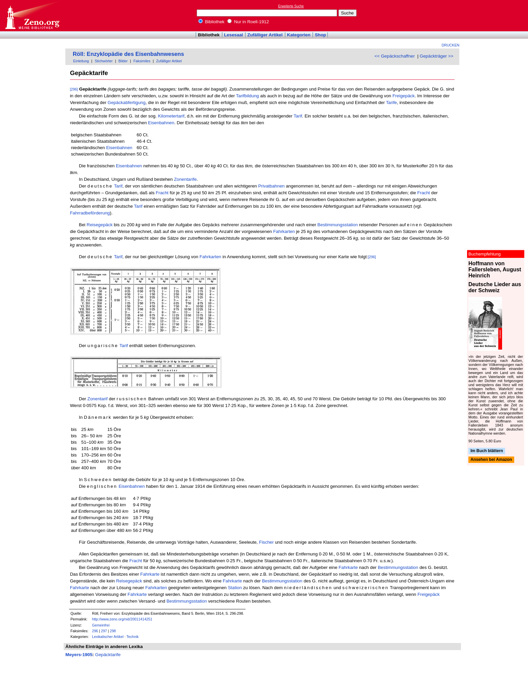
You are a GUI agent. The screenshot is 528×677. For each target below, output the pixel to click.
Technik (133, 637)
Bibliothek (211, 21)
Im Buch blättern (486, 450)
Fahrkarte (348, 567)
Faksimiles (141, 61)
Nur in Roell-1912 (248, 21)
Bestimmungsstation (338, 224)
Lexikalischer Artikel (108, 637)
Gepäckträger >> (436, 56)
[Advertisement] (497, 15)
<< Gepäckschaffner (394, 56)
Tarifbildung (247, 95)
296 (95, 631)
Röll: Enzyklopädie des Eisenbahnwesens (128, 54)
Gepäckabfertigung (127, 102)
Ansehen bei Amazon (491, 460)
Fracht (162, 192)
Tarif (298, 116)
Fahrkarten (284, 231)
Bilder (123, 61)
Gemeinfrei (100, 625)
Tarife (391, 102)
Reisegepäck (99, 224)
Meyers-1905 (78, 654)
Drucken (451, 45)
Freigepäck (403, 95)
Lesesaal (233, 34)
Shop (320, 34)
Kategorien (298, 34)
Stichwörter (103, 61)
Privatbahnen (271, 186)
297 (104, 631)
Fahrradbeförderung (90, 212)
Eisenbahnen (161, 122)
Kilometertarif (171, 116)
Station (235, 587)
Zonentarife (185, 179)
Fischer (266, 542)
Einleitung (81, 61)
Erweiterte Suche (291, 6)
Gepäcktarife (108, 654)
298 (113, 631)
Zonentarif (98, 398)
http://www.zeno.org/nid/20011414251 (122, 619)
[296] (74, 89)
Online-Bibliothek (32, 15)
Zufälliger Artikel (265, 34)
